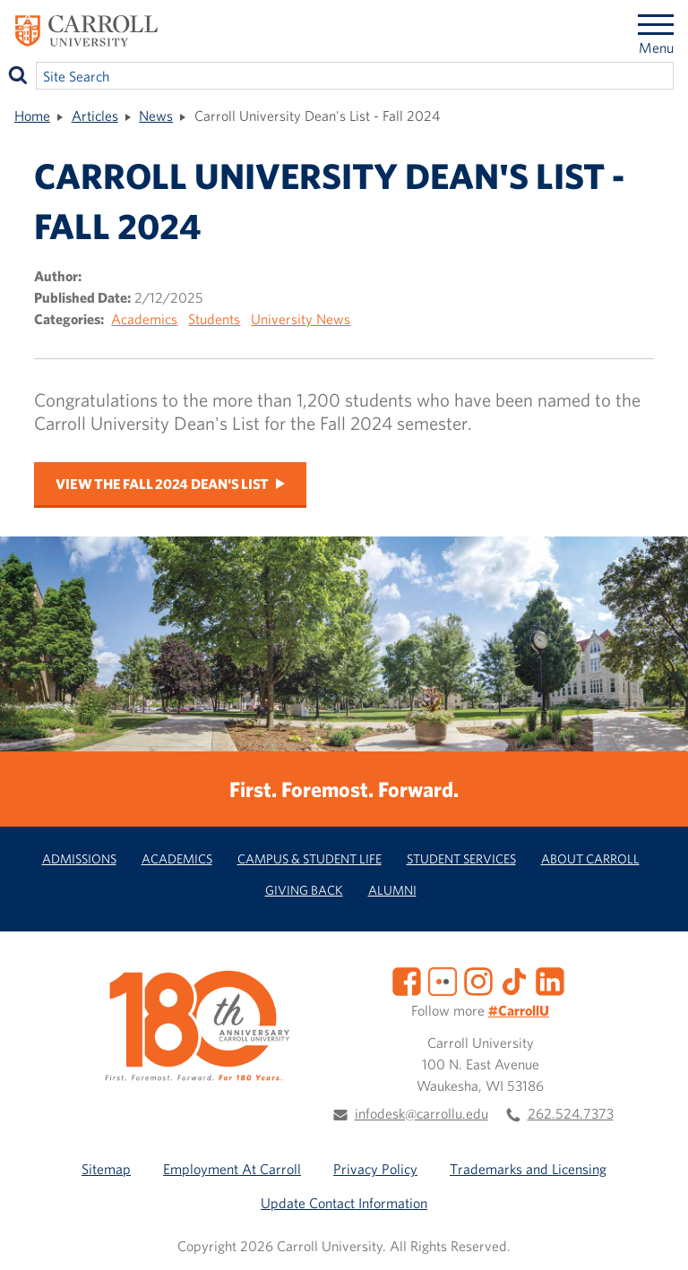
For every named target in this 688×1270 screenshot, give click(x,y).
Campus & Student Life (309, 858)
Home (32, 115)
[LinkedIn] (550, 979)
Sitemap (106, 1169)
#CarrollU (518, 1010)
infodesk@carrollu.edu (421, 1113)
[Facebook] (406, 979)
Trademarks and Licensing (528, 1169)
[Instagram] (478, 979)
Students (214, 319)
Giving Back (304, 889)
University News (300, 319)
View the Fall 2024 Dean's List (162, 484)
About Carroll (590, 858)
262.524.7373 (571, 1113)
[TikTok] (514, 979)
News (156, 115)
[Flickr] (442, 979)
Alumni (392, 889)
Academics (144, 319)
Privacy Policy (375, 1169)
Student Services (461, 858)
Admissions (79, 858)
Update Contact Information (344, 1203)
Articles (95, 115)
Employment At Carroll (232, 1169)
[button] (654, 1236)
